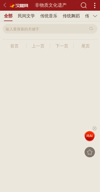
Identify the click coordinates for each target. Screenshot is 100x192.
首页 (14, 46)
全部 (8, 16)
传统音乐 (48, 16)
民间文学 (26, 16)
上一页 (38, 46)
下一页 (61, 46)
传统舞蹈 (71, 16)
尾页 (85, 46)
